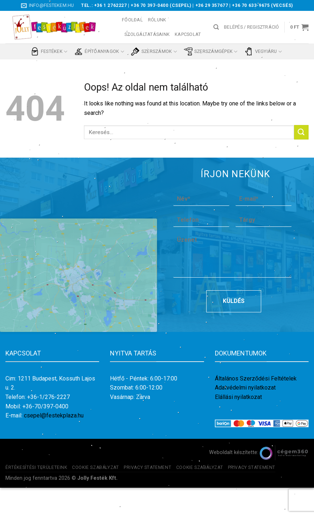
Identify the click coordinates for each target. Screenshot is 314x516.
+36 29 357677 (211, 5)
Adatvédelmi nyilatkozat (245, 415)
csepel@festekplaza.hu (54, 443)
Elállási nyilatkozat (238, 425)
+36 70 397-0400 (149, 5)
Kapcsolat (188, 34)
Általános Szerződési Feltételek (256, 406)
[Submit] (301, 132)
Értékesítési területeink (36, 495)
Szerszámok (154, 51)
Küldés (234, 329)
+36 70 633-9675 (251, 5)
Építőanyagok (99, 51)
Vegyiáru (263, 51)
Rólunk (157, 19)
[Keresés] (216, 27)
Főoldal (132, 19)
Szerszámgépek (211, 51)
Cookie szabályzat (95, 495)
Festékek (49, 51)
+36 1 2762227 (110, 5)
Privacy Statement (147, 495)
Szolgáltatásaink (147, 34)
